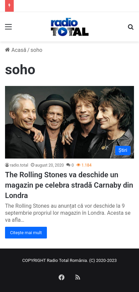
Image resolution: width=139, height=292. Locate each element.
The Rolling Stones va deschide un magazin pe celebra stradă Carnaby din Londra (69, 185)
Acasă (15, 50)
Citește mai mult (26, 232)
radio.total (19, 165)
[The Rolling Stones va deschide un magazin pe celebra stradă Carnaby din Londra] (69, 122)
